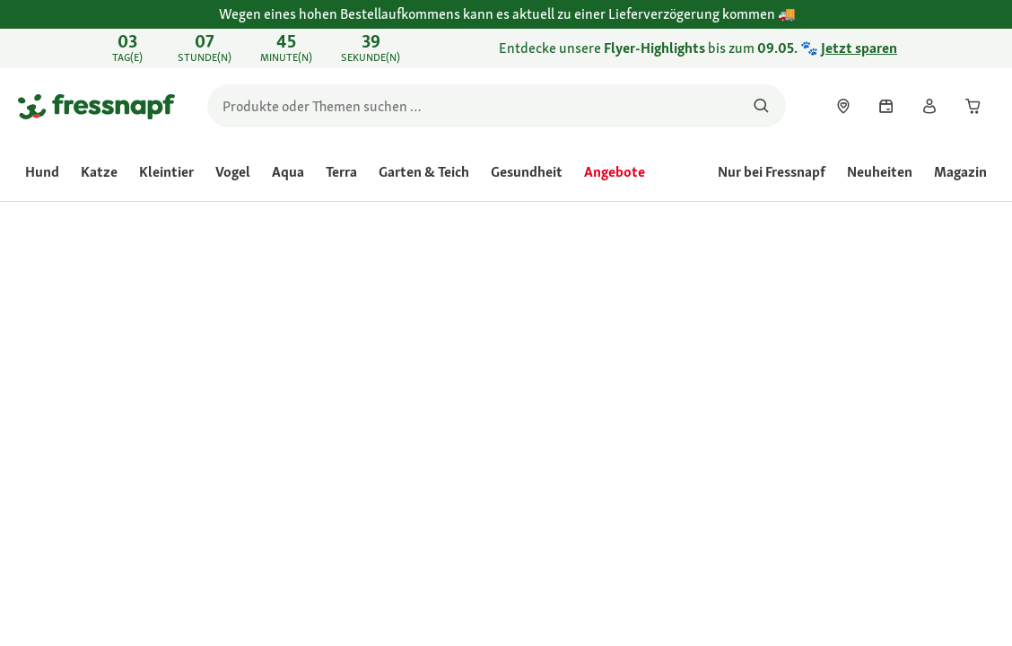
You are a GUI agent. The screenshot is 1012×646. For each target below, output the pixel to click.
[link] (506, 48)
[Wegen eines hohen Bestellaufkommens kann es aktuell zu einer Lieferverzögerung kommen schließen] (981, 24)
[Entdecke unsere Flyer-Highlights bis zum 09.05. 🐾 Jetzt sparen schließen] (981, 48)
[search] (496, 105)
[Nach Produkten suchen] (761, 105)
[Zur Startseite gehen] (96, 105)
